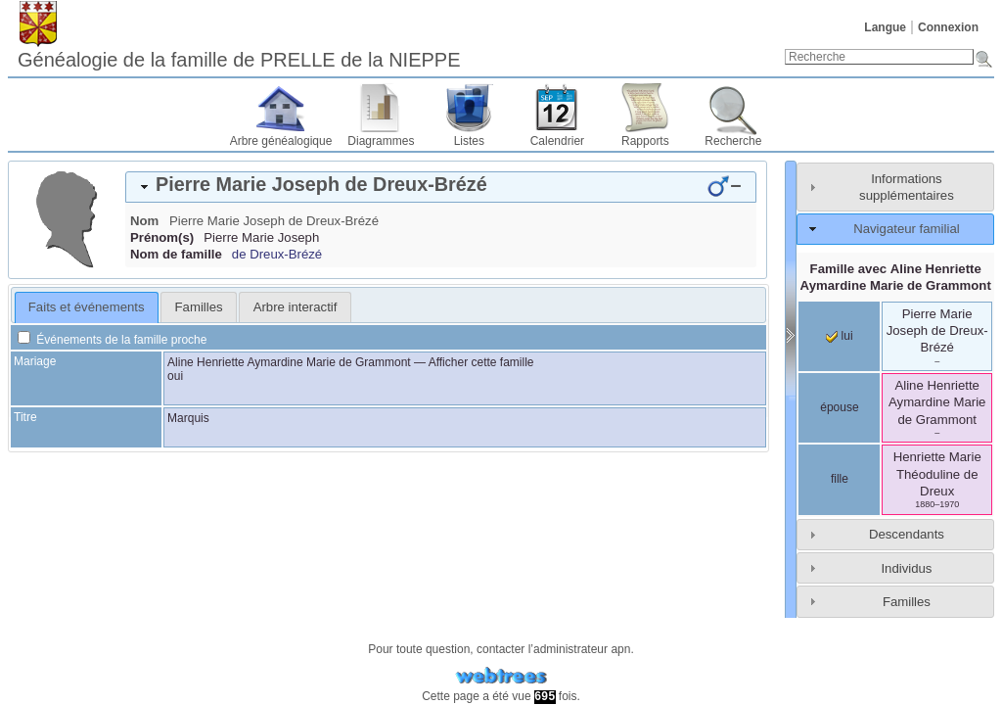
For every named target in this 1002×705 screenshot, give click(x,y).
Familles (907, 601)
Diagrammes (380, 141)
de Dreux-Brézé (277, 254)
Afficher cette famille (481, 362)
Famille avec (895, 277)
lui (839, 336)
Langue (885, 27)
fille (839, 479)
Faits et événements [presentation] (86, 307)
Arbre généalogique (281, 141)
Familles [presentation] (199, 307)
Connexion (948, 27)
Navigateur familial (906, 228)
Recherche (733, 141)
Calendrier (557, 141)
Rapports (645, 141)
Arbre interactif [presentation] (295, 307)
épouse (839, 407)
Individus (906, 568)
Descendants (906, 534)
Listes (469, 141)
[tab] (440, 187)
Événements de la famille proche (112, 340)
